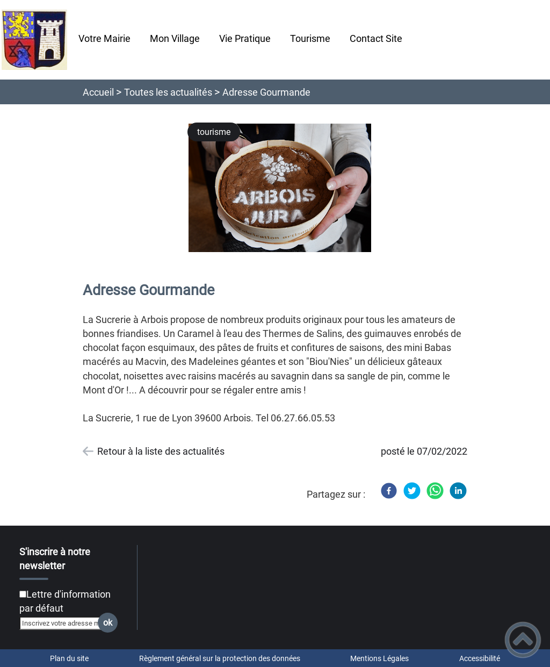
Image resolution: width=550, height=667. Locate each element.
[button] (522, 639)
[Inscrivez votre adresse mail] (63, 622)
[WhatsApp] (435, 490)
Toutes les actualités (168, 92)
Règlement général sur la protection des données (219, 658)
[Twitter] (412, 490)
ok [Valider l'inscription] (107, 623)
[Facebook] (389, 491)
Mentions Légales (379, 658)
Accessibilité (479, 658)
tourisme (213, 132)
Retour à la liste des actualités (161, 451)
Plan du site (69, 658)
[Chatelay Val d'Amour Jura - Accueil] (34, 40)
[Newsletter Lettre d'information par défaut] (22, 594)
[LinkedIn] (458, 490)
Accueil (98, 92)
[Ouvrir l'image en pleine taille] (285, 189)
